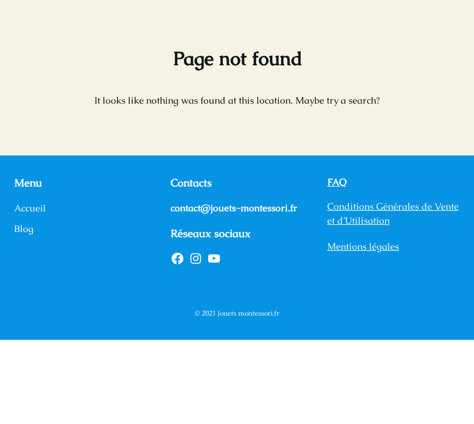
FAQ (337, 182)
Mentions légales (363, 246)
